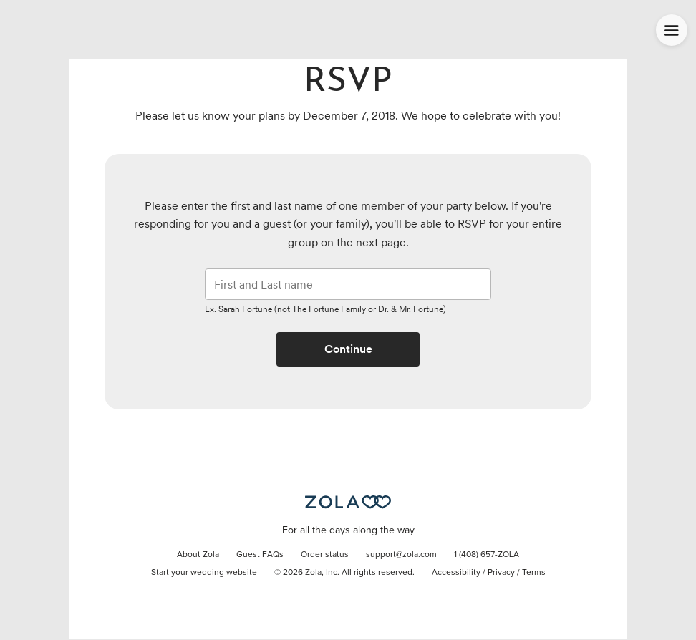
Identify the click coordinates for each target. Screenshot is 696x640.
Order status (325, 555)
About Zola (198, 555)
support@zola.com (401, 555)
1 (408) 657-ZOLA (486, 555)
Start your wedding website (204, 572)
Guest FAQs (260, 555)
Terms (534, 572)
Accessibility (456, 572)
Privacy (501, 572)
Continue (348, 349)
